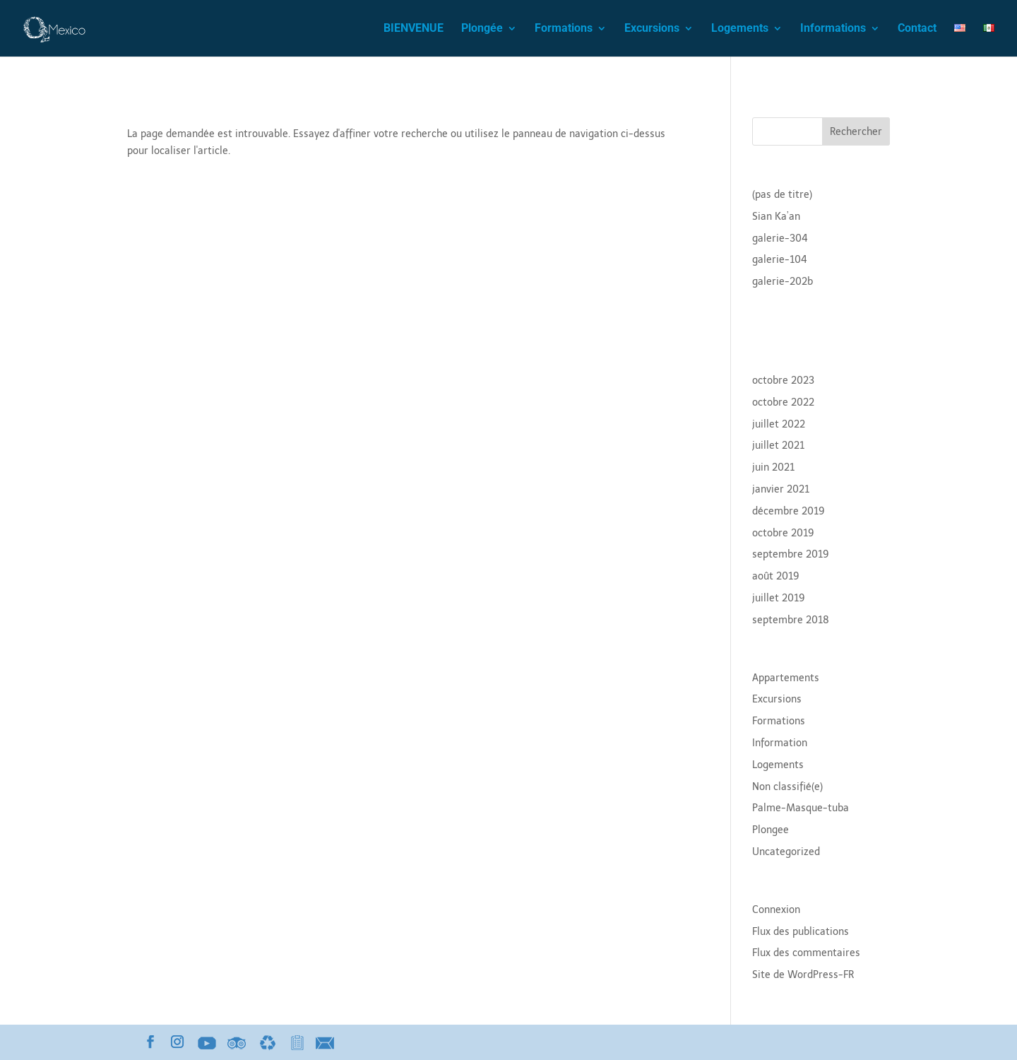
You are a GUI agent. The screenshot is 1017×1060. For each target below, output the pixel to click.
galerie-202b (782, 282)
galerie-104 (779, 260)
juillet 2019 (778, 598)
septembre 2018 (790, 620)
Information (779, 743)
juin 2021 (773, 467)
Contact (917, 29)
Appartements (785, 678)
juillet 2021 (778, 446)
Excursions (651, 29)
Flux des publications (800, 932)
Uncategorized (786, 852)
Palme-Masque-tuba (800, 808)
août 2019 (775, 576)
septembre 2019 (790, 554)
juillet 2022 (778, 424)
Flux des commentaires (806, 953)
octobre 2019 (783, 533)
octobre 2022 (783, 402)
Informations (833, 29)
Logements (739, 29)
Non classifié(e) (787, 787)
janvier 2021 (780, 489)
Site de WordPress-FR (803, 975)
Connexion (776, 910)
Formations (564, 29)
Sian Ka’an (776, 217)
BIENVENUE (413, 29)
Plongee (770, 830)
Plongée (482, 29)
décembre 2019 (788, 511)
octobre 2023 (783, 381)
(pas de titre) (782, 195)
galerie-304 (780, 238)
